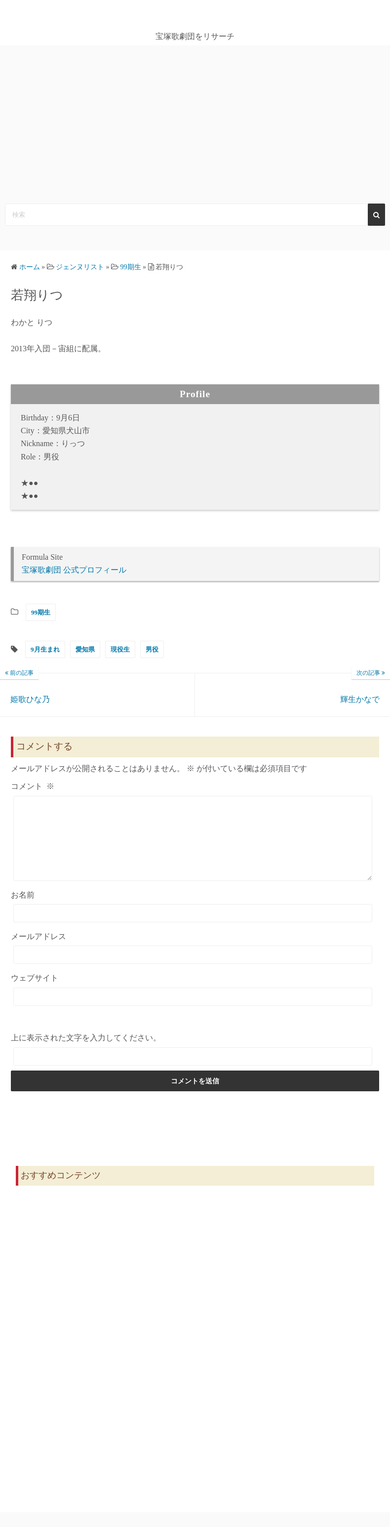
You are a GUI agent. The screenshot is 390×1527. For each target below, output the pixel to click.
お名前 (23, 910)
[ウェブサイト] (192, 1011)
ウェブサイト (34, 993)
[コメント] (192, 846)
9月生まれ (45, 649)
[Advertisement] (195, 119)
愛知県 (85, 649)
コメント (32, 786)
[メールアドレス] (192, 969)
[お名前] (192, 928)
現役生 (120, 649)
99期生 (40, 612)
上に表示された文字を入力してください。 (86, 1052)
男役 (152, 649)
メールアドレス (38, 951)
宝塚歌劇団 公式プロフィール (74, 570)
